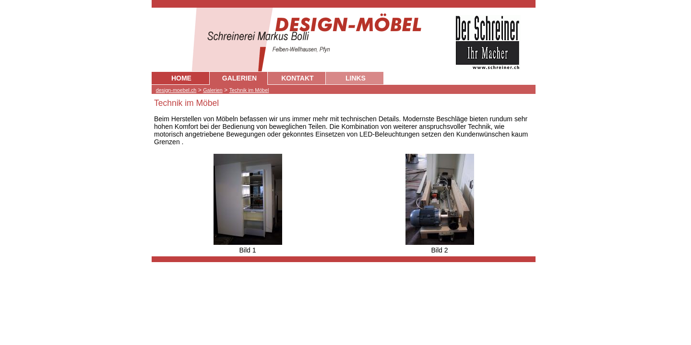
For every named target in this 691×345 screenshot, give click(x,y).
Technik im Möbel (249, 90)
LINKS (356, 78)
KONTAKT (297, 78)
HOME (181, 78)
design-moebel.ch (176, 90)
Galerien (212, 90)
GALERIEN (239, 78)
